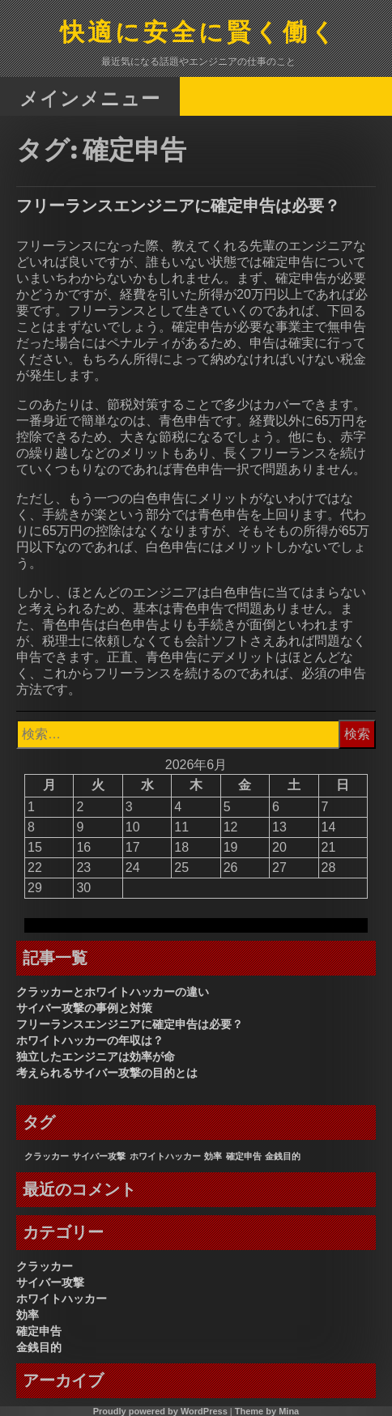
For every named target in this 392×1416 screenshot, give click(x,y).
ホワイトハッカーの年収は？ (90, 1040)
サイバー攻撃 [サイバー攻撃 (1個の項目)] (99, 1156)
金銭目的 (39, 1347)
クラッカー (44, 1266)
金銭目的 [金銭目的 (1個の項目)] (282, 1156)
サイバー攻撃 (50, 1282)
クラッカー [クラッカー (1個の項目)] (46, 1156)
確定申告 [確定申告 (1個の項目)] (244, 1156)
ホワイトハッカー (61, 1298)
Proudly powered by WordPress (160, 1411)
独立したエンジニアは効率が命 (95, 1056)
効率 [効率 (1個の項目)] (213, 1156)
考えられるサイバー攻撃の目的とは (107, 1072)
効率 (27, 1314)
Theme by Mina (267, 1411)
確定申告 (39, 1331)
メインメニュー (89, 97)
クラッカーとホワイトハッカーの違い (112, 991)
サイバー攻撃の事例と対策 (84, 1007)
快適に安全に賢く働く (199, 33)
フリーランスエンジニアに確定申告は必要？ (178, 205)
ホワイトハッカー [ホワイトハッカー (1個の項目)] (165, 1156)
